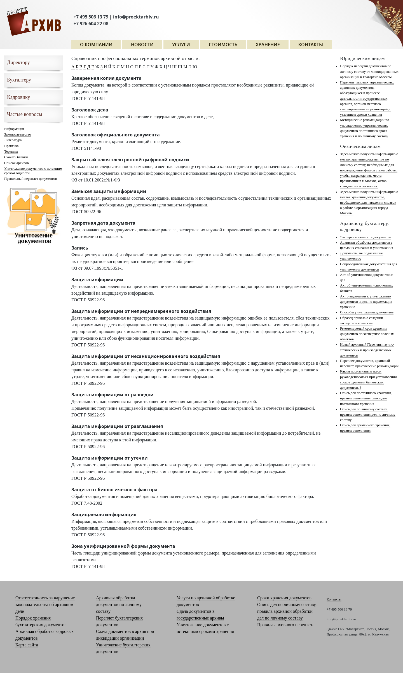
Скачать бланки (16, 157)
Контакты (310, 44)
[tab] (33, 62)
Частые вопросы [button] (24, 114)
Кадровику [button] (18, 97)
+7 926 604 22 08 (91, 23)
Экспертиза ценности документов (365, 237)
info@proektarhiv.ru (136, 17)
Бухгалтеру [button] (19, 80)
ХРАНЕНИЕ (268, 44)
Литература (13, 140)
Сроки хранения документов (284, 597)
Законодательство (17, 134)
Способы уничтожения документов (366, 312)
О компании (96, 44)
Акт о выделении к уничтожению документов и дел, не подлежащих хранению (366, 301)
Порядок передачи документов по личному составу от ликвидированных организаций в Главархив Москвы (369, 71)
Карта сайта (26, 644)
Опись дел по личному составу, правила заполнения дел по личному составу (367, 414)
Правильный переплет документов (30, 179)
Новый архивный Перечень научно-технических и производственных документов (367, 350)
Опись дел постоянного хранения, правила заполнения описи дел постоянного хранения (366, 398)
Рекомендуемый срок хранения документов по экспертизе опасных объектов (367, 334)
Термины (11, 151)
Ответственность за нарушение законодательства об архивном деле (45, 604)
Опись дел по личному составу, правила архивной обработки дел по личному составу (287, 611)
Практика (11, 146)
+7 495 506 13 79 (91, 17)
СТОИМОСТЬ (223, 44)
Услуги (181, 44)
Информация (14, 129)
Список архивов (16, 163)
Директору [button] (18, 62)
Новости (142, 44)
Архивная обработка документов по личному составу (119, 604)
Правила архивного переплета (286, 624)
